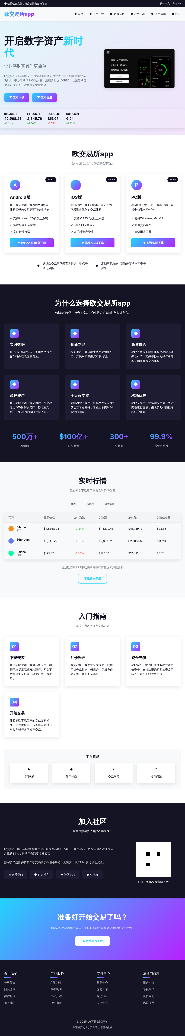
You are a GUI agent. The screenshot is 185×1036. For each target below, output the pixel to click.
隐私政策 (148, 989)
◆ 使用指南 (158, 14)
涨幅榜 (90, 504)
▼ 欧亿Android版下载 (32, 243)
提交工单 (102, 989)
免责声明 (148, 996)
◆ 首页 (78, 14)
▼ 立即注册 (44, 97)
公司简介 (9, 982)
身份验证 (102, 996)
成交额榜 (109, 504)
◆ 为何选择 (117, 14)
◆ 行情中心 (137, 14)
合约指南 (56, 1003)
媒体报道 (9, 996)
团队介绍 (9, 989)
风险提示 (148, 1003)
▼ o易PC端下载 (153, 243)
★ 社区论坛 (67, 874)
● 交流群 (92, 874)
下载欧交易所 (92, 578)
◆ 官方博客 (41, 874)
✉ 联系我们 (15, 874)
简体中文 (165, 3)
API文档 (55, 982)
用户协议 (148, 982)
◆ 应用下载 (96, 14)
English (177, 3)
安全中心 (102, 1003)
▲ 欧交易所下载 (92, 941)
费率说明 (56, 989)
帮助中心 (102, 982)
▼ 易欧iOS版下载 (92, 243)
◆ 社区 (176, 14)
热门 (73, 504)
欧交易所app (19, 14)
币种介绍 (56, 996)
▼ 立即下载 (16, 97)
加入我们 (9, 1003)
